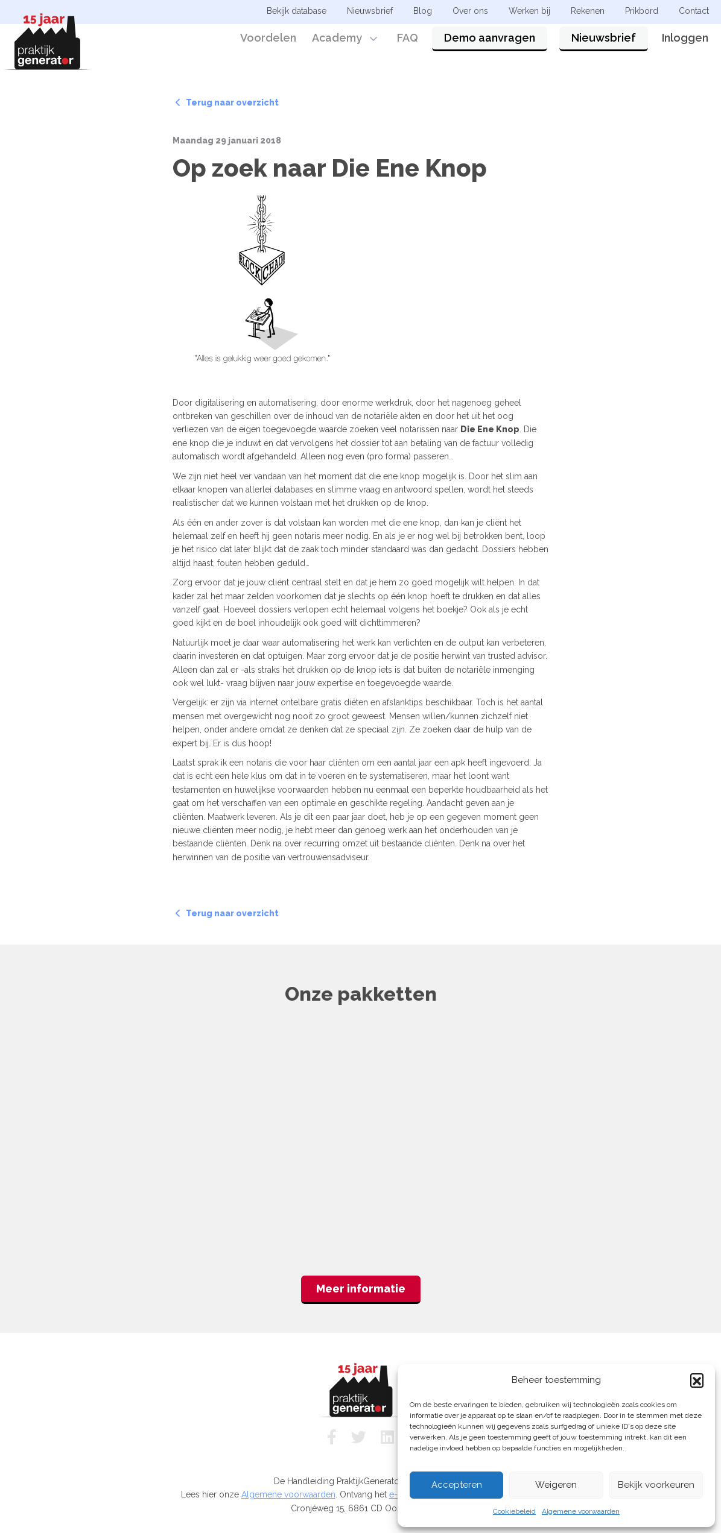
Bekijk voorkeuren (656, 1484)
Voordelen (268, 43)
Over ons (470, 11)
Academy (337, 43)
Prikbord (641, 11)
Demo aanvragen (489, 43)
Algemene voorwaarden (581, 1511)
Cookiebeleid (514, 1511)
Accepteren (456, 1484)
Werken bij (529, 11)
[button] (697, 1380)
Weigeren (556, 1484)
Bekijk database (296, 11)
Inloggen (685, 43)
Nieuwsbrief (603, 43)
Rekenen (588, 11)
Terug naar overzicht (227, 102)
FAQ (407, 43)
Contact (694, 11)
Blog (422, 11)
